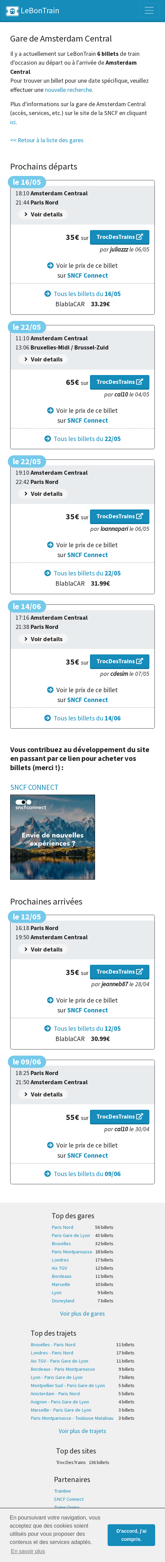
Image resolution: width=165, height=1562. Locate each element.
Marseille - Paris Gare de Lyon (61, 1410)
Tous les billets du (87, 294)
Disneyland (63, 1301)
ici (13, 122)
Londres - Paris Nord (52, 1353)
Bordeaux (62, 1276)
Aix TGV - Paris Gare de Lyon (59, 1361)
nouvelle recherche (68, 90)
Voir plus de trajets (82, 1431)
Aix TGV (59, 1268)
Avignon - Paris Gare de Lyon (60, 1402)
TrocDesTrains (119, 237)
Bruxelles (61, 1243)
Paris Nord (62, 1227)
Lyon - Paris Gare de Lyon (56, 1377)
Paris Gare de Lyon (71, 1235)
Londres (60, 1260)
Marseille (61, 1284)
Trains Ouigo (66, 1507)
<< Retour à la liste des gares (47, 140)
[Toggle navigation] (149, 10)
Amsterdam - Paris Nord (55, 1393)
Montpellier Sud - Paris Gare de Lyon (68, 1385)
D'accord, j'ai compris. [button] (131, 1535)
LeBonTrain (32, 10)
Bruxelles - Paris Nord (53, 1344)
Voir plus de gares (82, 1313)
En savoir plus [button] (28, 1551)
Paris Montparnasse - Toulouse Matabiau (72, 1418)
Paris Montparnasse (72, 1252)
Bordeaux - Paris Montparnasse (63, 1369)
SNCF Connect (87, 275)
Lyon (56, 1292)
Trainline (62, 1491)
